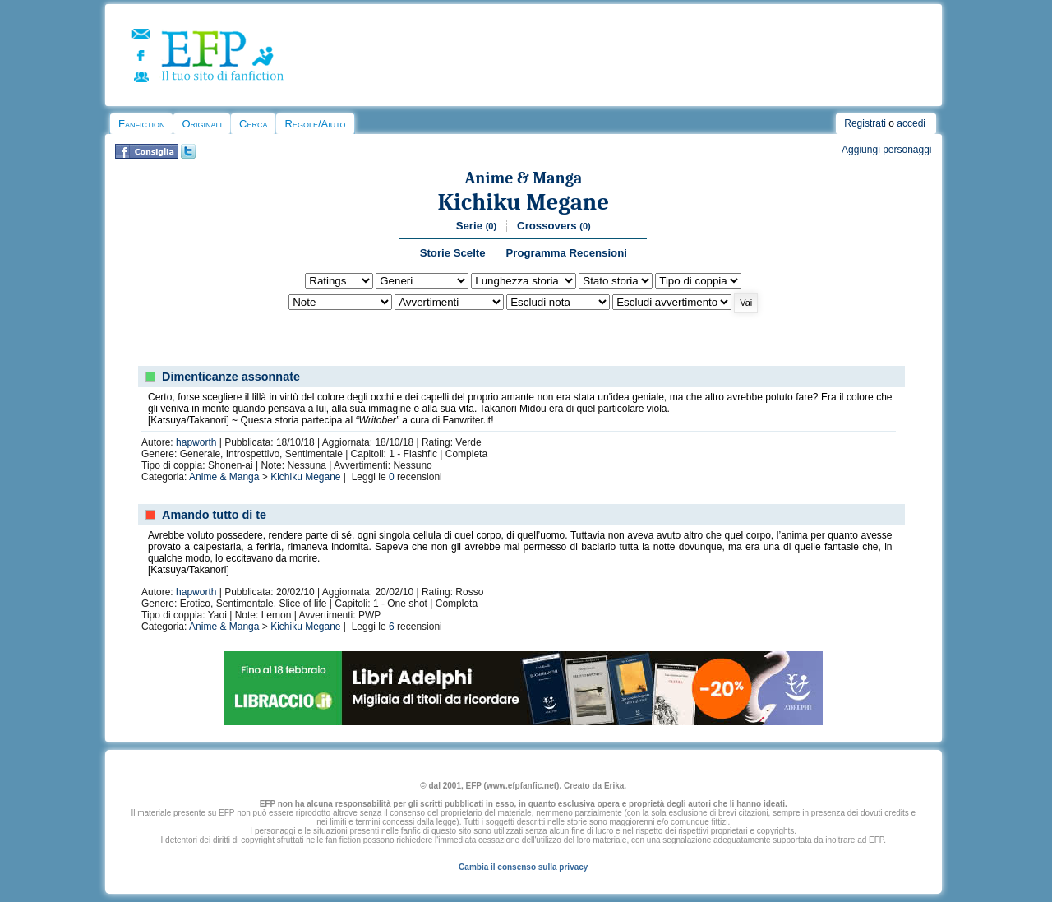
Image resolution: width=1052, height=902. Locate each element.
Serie (476, 226)
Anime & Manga (523, 178)
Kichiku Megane (523, 201)
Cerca (253, 124)
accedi (911, 123)
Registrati (865, 123)
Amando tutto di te (214, 514)
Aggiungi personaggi (886, 149)
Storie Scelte (453, 253)
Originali (202, 124)
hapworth (196, 442)
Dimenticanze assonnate (231, 376)
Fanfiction (141, 124)
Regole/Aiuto (314, 124)
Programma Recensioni (566, 253)
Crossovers (554, 226)
